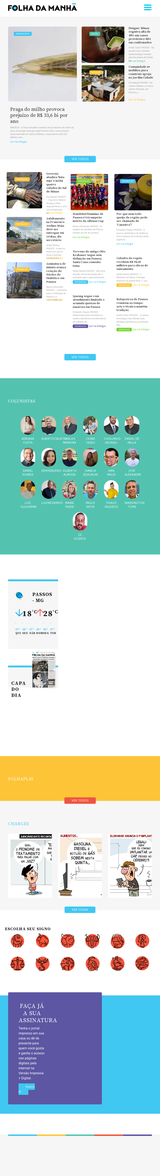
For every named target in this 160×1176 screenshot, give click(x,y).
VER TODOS (80, 159)
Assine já (27, 1089)
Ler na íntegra (18, 141)
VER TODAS (80, 909)
